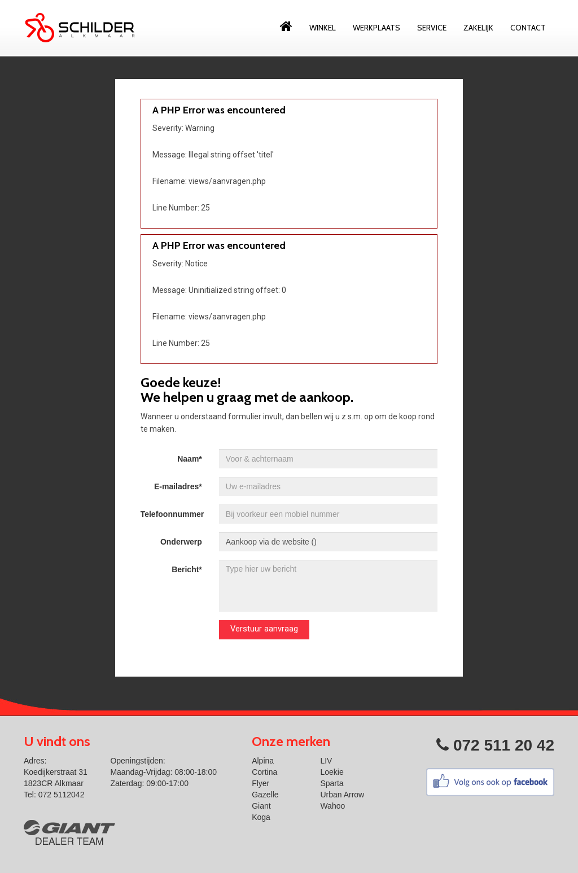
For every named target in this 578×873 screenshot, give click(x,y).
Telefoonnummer (172, 514)
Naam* (189, 458)
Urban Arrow (342, 794)
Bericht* (187, 569)
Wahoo (332, 805)
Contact (528, 28)
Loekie (331, 772)
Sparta (331, 783)
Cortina (264, 772)
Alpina (263, 760)
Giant (261, 805)
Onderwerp (181, 541)
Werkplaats (376, 28)
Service (431, 28)
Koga (261, 817)
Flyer (260, 783)
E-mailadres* (178, 486)
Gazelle (265, 794)
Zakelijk (478, 28)
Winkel (322, 28)
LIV (326, 760)
